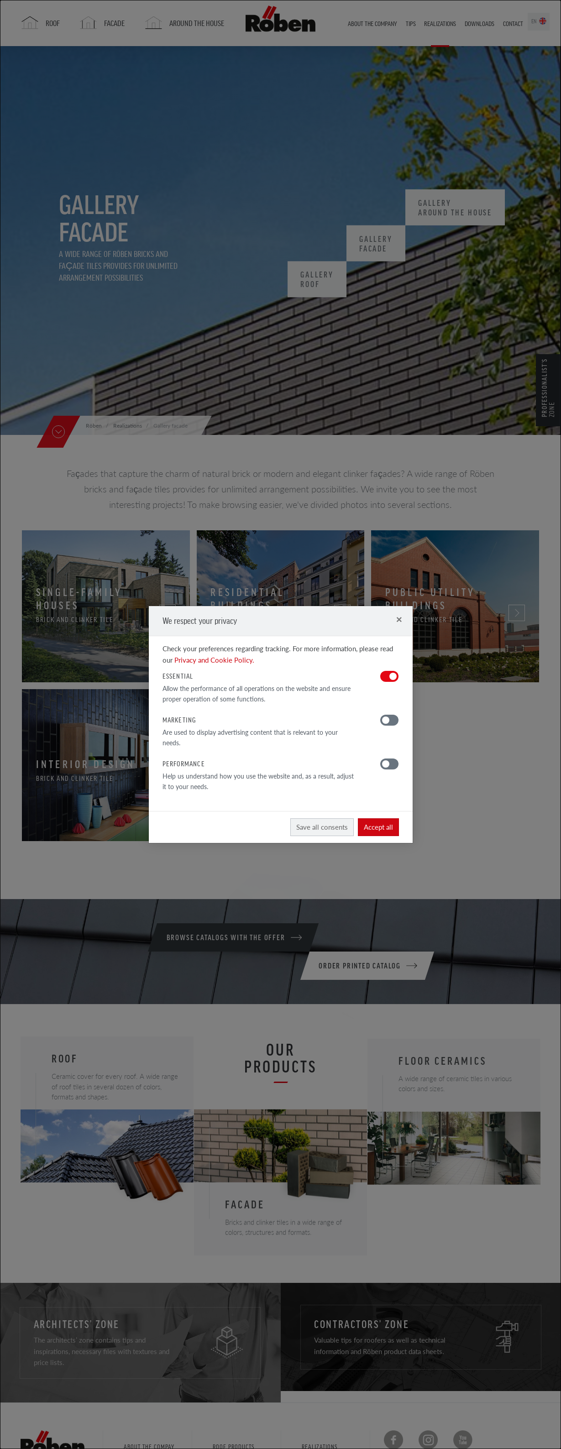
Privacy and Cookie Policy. (214, 659)
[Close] (399, 619)
